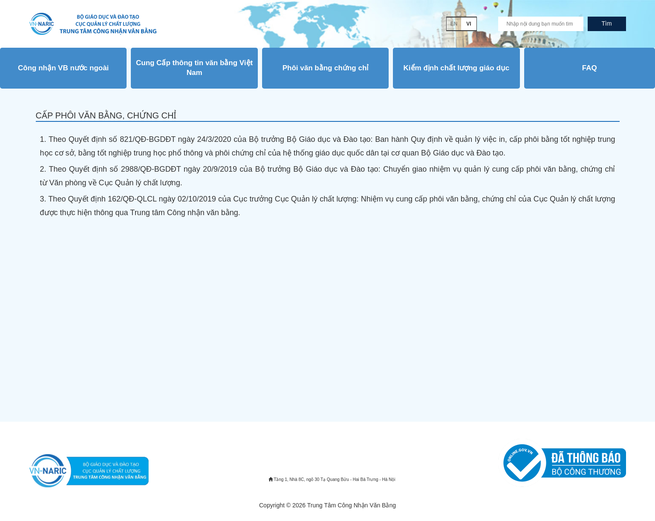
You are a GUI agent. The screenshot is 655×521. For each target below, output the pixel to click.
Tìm (606, 23)
